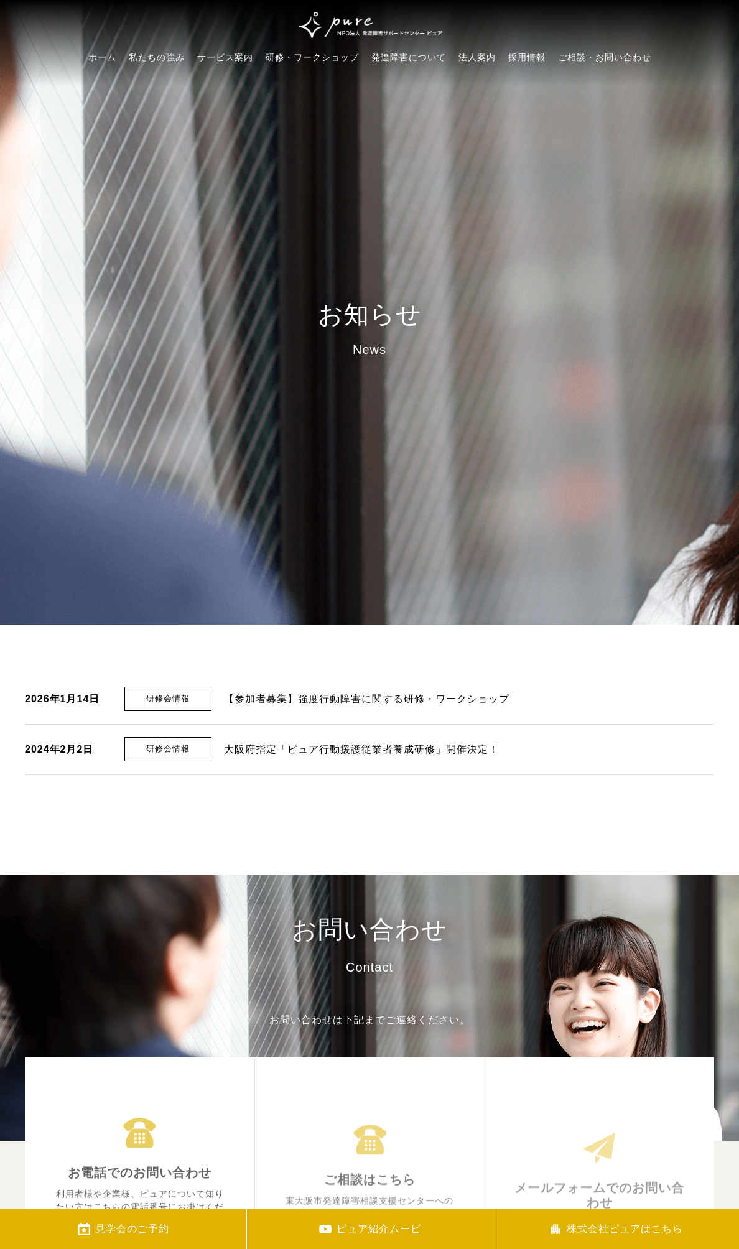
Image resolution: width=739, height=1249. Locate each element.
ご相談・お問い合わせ (604, 103)
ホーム (102, 63)
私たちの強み (157, 67)
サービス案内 (225, 70)
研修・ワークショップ (312, 74)
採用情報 (527, 95)
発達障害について (408, 80)
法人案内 (477, 86)
